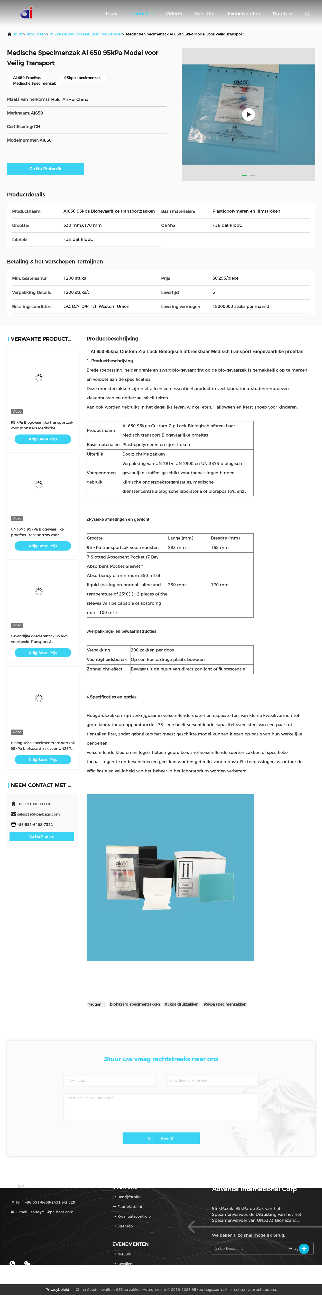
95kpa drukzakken (181, 1004)
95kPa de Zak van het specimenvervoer (86, 34)
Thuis (111, 13)
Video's (174, 13)
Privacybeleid (57, 1289)
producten (36, 34)
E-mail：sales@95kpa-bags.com (42, 1212)
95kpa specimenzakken (225, 1004)
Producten (141, 13)
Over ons (204, 13)
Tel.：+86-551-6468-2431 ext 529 (43, 1202)
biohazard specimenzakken (135, 1004)
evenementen (244, 13)
